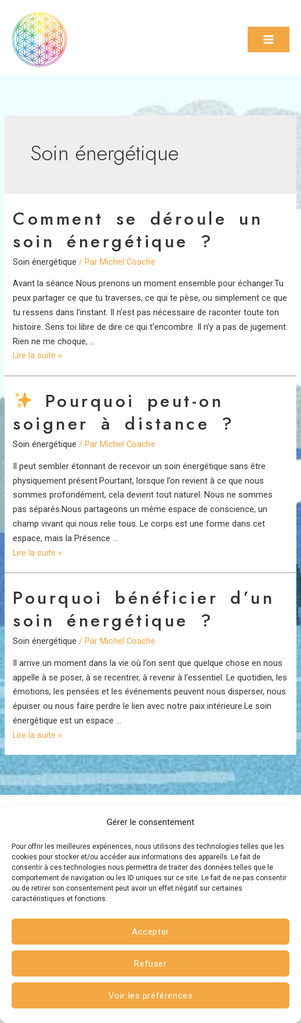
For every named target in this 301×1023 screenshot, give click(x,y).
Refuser (150, 964)
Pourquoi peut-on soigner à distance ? (124, 412)
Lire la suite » (37, 355)
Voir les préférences (150, 995)
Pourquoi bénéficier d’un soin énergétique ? (143, 609)
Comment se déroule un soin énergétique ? (138, 230)
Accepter (150, 932)
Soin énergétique (45, 262)
